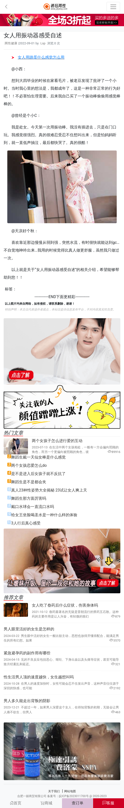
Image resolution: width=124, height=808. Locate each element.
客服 (108, 803)
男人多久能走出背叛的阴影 (27, 700)
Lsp (42, 43)
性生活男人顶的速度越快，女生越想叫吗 (39, 677)
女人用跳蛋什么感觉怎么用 (37, 57)
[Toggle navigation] (113, 7)
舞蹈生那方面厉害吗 (28, 498)
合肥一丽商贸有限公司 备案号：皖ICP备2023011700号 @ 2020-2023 (61, 796)
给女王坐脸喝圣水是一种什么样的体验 (44, 515)
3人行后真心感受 (26, 523)
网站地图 (70, 791)
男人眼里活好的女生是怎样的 (29, 629)
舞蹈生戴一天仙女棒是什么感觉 (38, 457)
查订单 (77, 803)
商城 (46, 803)
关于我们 (54, 791)
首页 (15, 803)
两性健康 (11, 43)
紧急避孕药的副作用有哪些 (27, 653)
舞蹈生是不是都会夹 (28, 482)
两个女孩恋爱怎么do (29, 465)
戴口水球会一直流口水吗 (32, 506)
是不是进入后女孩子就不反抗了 (38, 473)
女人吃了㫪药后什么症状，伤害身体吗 (65, 605)
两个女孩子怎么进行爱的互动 (57, 440)
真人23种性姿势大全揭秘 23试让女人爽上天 (49, 490)
